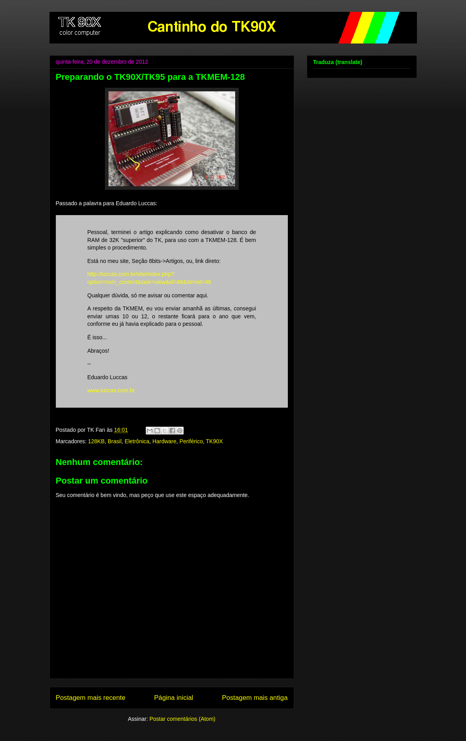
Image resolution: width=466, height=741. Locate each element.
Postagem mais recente (91, 697)
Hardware (164, 441)
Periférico (191, 441)
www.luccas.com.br (111, 390)
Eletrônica (137, 441)
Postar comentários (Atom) (182, 719)
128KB (96, 441)
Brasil (115, 441)
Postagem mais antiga (254, 697)
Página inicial (173, 697)
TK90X (214, 441)
